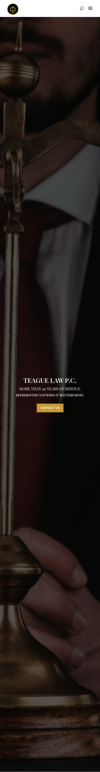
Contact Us (50, 408)
